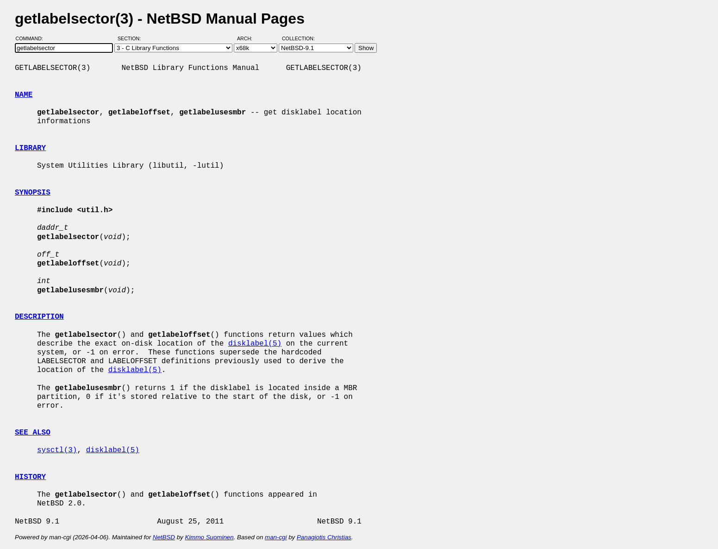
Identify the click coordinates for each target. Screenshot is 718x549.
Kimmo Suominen (209, 537)
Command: (32, 38)
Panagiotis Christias (324, 537)
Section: (131, 38)
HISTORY (30, 477)
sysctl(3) (57, 450)
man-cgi (276, 537)
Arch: (249, 38)
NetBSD (164, 537)
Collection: (298, 38)
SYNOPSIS (32, 193)
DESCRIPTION (39, 317)
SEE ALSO (32, 433)
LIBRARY (30, 148)
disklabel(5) (254, 344)
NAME (23, 95)
